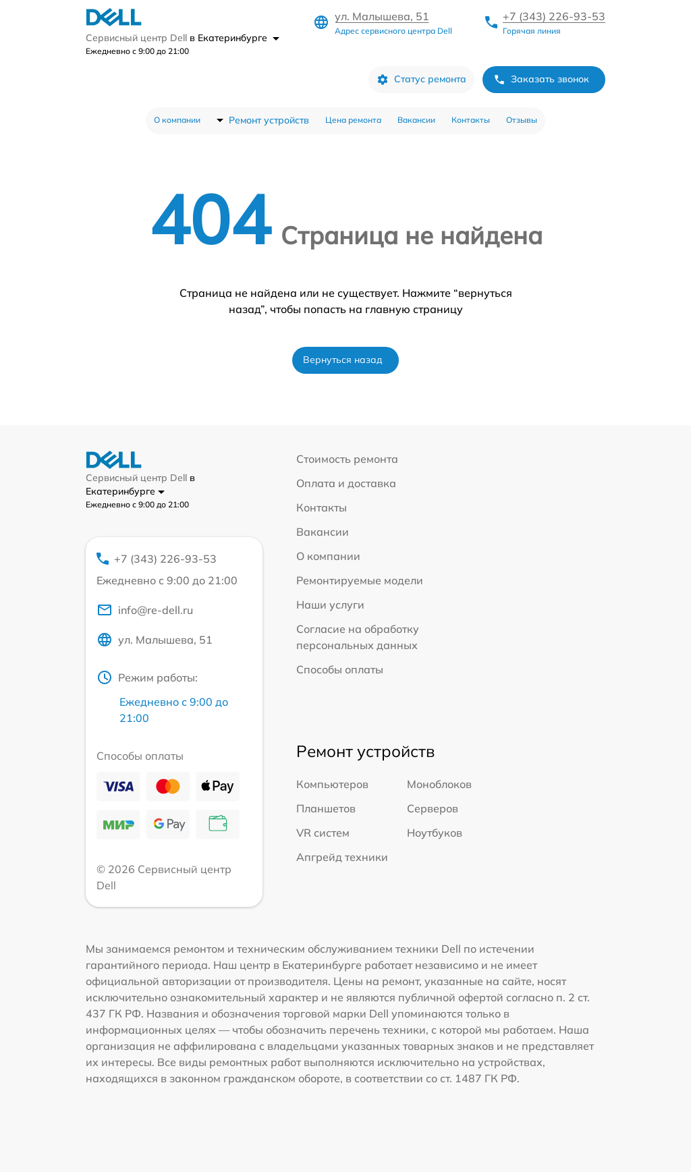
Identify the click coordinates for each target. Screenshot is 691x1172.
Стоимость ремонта (347, 459)
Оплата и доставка (346, 483)
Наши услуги (330, 604)
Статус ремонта (421, 79)
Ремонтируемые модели (359, 580)
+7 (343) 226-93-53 (554, 16)
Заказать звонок (541, 79)
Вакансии (416, 120)
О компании (177, 120)
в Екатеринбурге (234, 38)
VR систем (323, 832)
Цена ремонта (353, 120)
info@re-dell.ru (144, 610)
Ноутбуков (434, 832)
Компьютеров (332, 784)
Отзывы (521, 120)
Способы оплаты (339, 669)
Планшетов (326, 808)
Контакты (470, 120)
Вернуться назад (343, 360)
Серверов (432, 808)
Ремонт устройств (269, 120)
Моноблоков (439, 784)
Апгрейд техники (342, 857)
